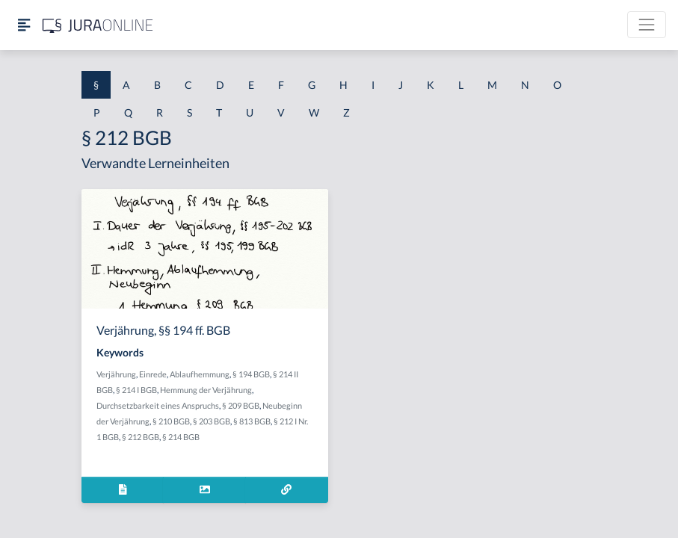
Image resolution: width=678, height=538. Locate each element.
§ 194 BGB (251, 374)
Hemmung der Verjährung (206, 390)
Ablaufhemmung (199, 374)
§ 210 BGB (171, 421)
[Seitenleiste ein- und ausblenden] (24, 25)
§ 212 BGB (140, 437)
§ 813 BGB (252, 421)
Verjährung (116, 374)
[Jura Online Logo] (98, 25)
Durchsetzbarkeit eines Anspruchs (157, 405)
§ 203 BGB (211, 421)
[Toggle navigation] (646, 24)
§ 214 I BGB (136, 390)
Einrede (153, 374)
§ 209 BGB (240, 405)
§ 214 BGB (181, 437)
